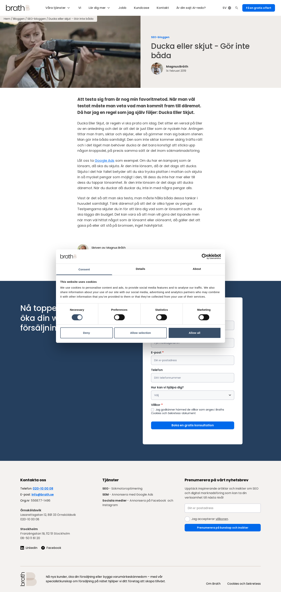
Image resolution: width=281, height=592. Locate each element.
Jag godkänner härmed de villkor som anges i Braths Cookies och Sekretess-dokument (187, 411)
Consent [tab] (84, 269)
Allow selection (140, 332)
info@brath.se (43, 494)
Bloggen (19, 19)
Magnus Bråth (116, 248)
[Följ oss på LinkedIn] (28, 548)
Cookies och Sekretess (244, 583)
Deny (86, 332)
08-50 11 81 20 (30, 538)
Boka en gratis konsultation (192, 425)
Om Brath (213, 583)
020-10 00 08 (43, 488)
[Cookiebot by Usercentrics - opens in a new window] (204, 256)
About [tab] (197, 268)
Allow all (194, 332)
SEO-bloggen (36, 19)
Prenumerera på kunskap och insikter (222, 528)
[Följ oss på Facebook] (51, 548)
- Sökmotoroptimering (122, 488)
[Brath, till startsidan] (18, 8)
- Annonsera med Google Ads (127, 494)
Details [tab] (140, 268)
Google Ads (104, 160)
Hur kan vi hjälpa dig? (167, 387)
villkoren (222, 519)
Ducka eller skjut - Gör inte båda (71, 19)
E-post (157, 352)
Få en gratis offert (258, 8)
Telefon (157, 370)
